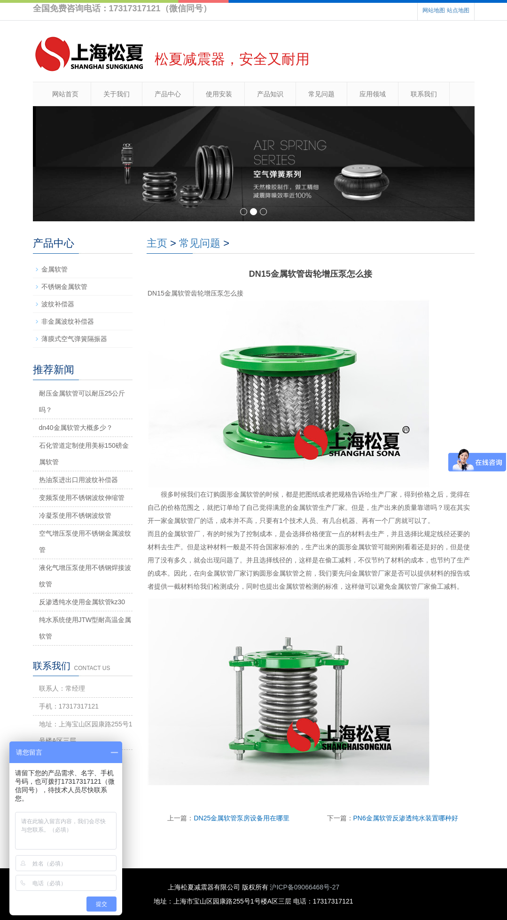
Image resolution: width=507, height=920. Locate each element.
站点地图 (458, 10)
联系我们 (424, 94)
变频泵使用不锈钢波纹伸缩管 (82, 497)
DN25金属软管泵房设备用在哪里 (241, 818)
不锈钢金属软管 (64, 286)
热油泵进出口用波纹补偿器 (78, 479)
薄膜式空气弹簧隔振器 (74, 339)
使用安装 (219, 94)
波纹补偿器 (57, 304)
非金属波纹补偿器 (67, 321)
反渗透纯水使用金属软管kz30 (82, 602)
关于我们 (116, 94)
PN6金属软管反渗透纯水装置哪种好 (405, 818)
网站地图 (433, 10)
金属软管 (54, 269)
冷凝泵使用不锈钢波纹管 (75, 515)
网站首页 (65, 94)
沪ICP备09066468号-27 (304, 887)
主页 (157, 243)
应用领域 (372, 94)
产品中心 (168, 94)
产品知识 (270, 94)
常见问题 (321, 94)
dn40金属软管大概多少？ (76, 427)
